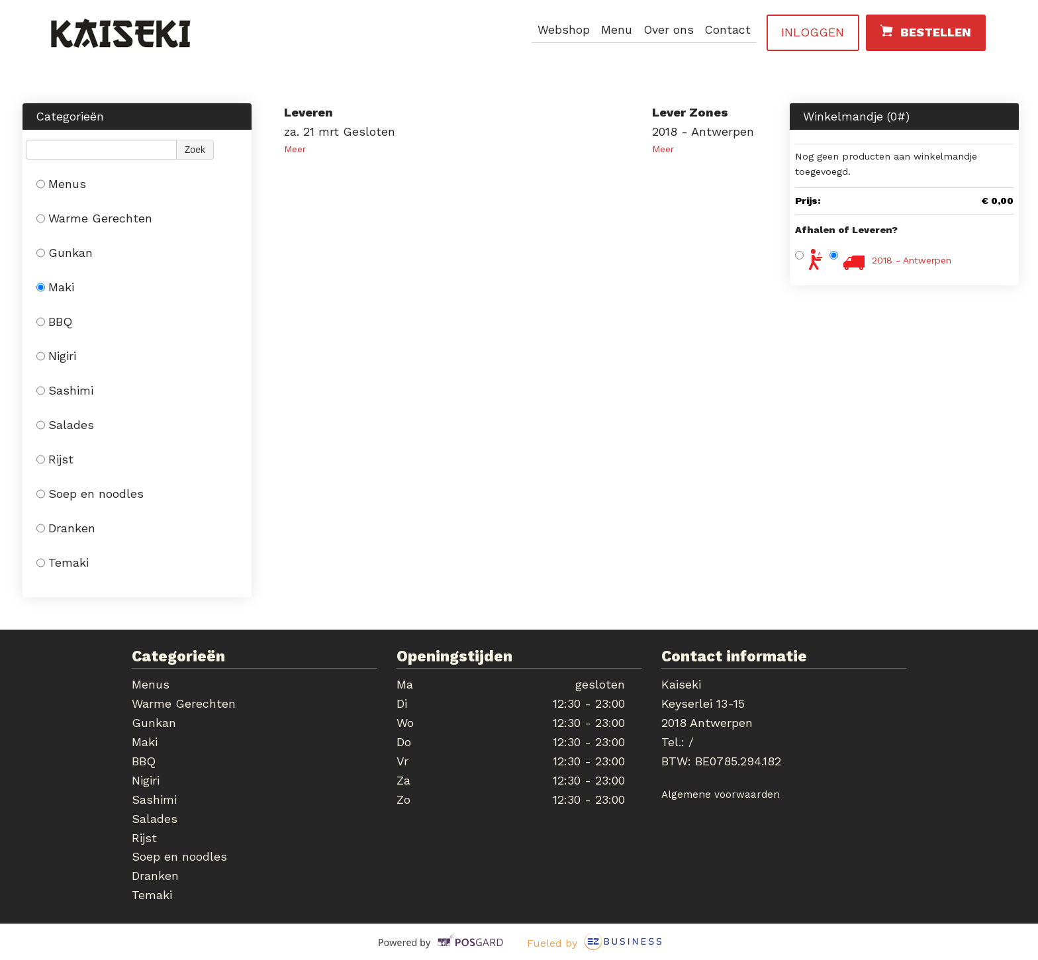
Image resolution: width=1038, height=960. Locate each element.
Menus (61, 184)
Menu (614, 30)
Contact (727, 30)
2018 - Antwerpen (911, 260)
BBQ (54, 321)
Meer (295, 149)
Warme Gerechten (94, 218)
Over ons (666, 30)
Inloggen (812, 32)
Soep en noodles (90, 494)
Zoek (195, 149)
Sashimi (64, 390)
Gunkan (64, 253)
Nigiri (56, 356)
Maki (55, 287)
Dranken (65, 528)
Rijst (54, 459)
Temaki (62, 562)
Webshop (560, 30)
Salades (65, 425)
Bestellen (925, 31)
